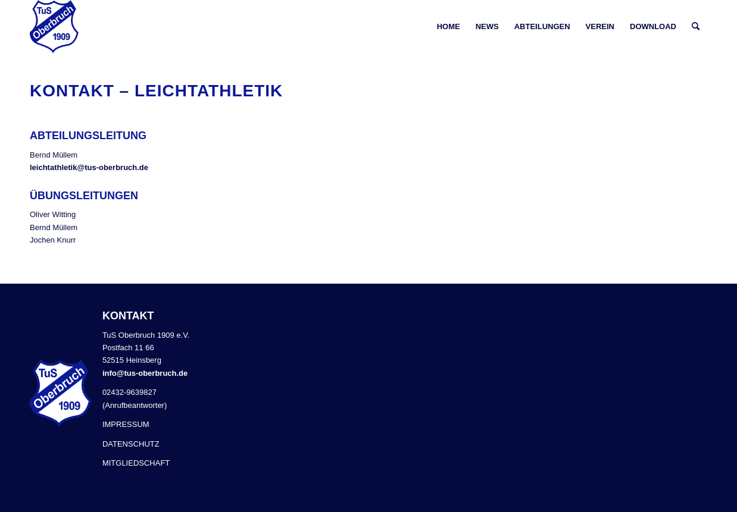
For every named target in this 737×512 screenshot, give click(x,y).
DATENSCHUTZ (131, 443)
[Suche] (695, 27)
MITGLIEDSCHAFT (136, 462)
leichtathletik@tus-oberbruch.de (89, 167)
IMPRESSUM (125, 424)
